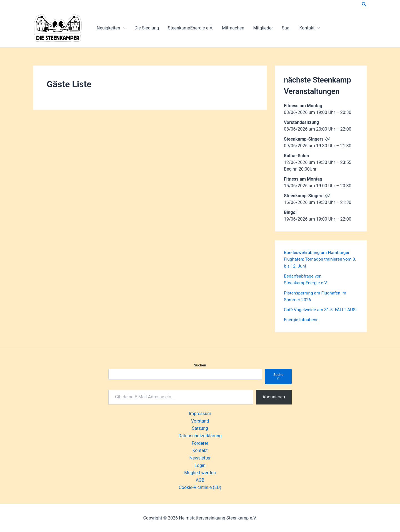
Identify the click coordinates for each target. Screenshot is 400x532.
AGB (200, 480)
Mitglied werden (200, 473)
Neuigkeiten (111, 28)
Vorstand (200, 421)
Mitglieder (263, 28)
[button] (364, 4)
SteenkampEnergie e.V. (190, 28)
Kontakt (309, 28)
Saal (286, 28)
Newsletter (200, 458)
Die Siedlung (146, 28)
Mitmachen (233, 28)
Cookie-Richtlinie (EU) (200, 487)
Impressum (200, 414)
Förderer (200, 443)
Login (199, 465)
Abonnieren (273, 397)
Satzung (200, 428)
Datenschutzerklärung (200, 436)
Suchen (200, 366)
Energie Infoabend (302, 325)
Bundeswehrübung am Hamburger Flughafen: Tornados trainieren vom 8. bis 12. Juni (319, 259)
